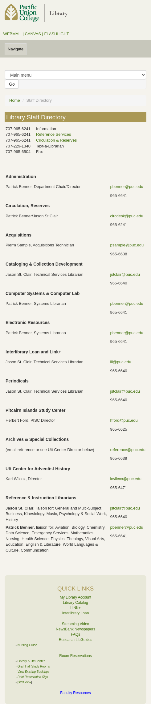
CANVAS (33, 34)
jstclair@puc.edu (125, 274)
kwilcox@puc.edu (125, 478)
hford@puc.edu (124, 420)
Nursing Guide (27, 645)
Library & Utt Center (31, 661)
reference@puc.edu (127, 449)
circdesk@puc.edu (126, 216)
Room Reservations (75, 656)
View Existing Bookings (33, 671)
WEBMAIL (12, 34)
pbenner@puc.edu (126, 186)
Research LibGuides (75, 640)
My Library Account (75, 597)
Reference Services (53, 134)
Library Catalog (75, 602)
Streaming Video (75, 624)
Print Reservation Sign (33, 677)
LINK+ (75, 608)
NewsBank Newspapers (75, 629)
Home (14, 100)
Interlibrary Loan (75, 613)
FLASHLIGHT (56, 34)
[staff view (24, 682)
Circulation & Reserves (56, 140)
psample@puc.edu (127, 245)
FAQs (75, 634)
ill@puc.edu (120, 362)
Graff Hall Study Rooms (34, 666)
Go (12, 84)
